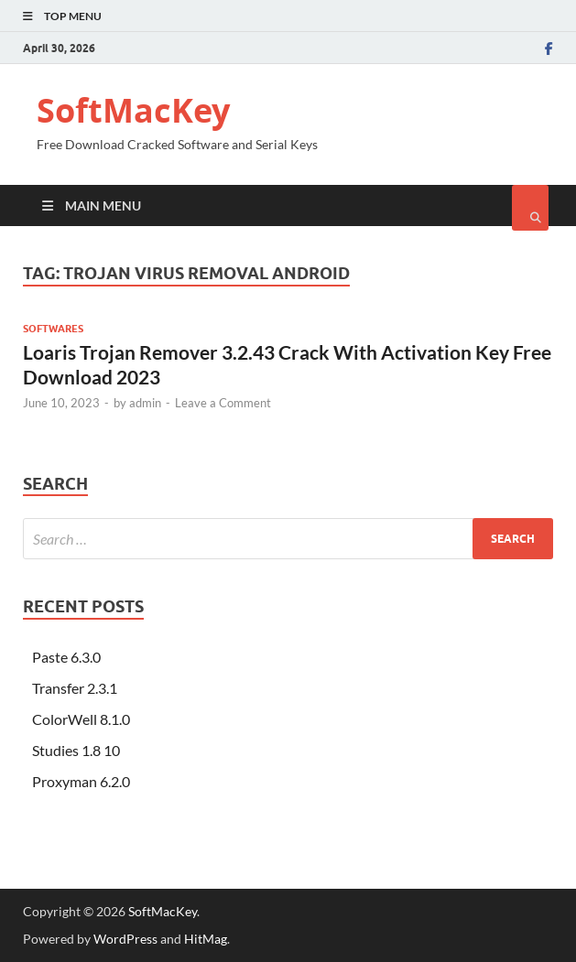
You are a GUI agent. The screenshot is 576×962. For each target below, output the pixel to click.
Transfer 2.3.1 (74, 688)
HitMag (205, 938)
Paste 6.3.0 (66, 656)
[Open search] (530, 208)
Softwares (53, 328)
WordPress (125, 938)
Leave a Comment (223, 402)
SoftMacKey (133, 110)
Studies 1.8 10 (76, 750)
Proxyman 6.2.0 (81, 781)
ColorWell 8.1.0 (81, 719)
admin (145, 402)
